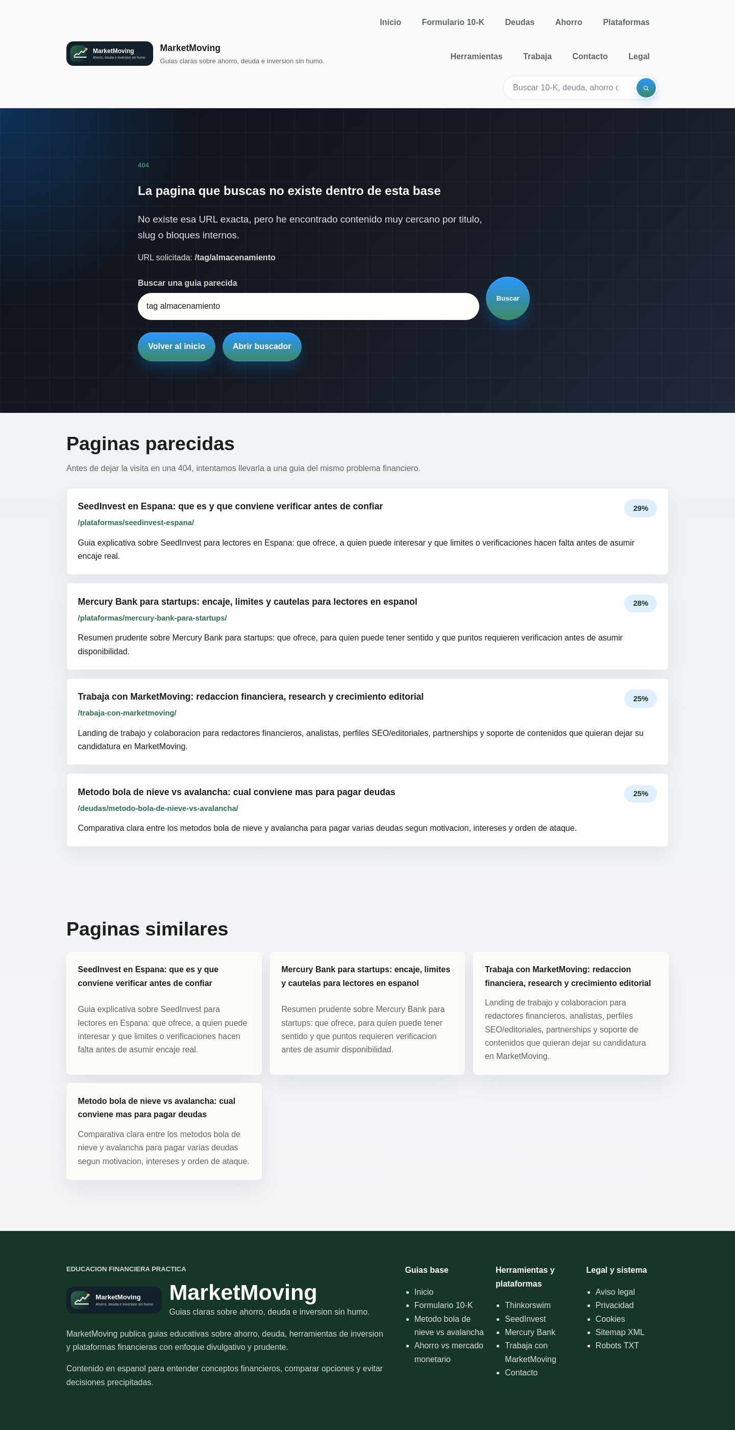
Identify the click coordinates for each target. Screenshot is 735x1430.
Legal (639, 56)
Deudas (520, 22)
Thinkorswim (528, 1305)
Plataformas (626, 22)
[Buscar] (646, 87)
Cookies (610, 1319)
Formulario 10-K (453, 22)
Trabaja (537, 56)
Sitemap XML (620, 1332)
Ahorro (568, 22)
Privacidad (615, 1305)
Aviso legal (615, 1292)
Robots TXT (617, 1345)
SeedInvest (525, 1319)
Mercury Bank (530, 1332)
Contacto (589, 56)
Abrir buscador (262, 346)
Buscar (508, 298)
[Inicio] (195, 54)
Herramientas (476, 56)
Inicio (390, 22)
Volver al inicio (176, 346)
